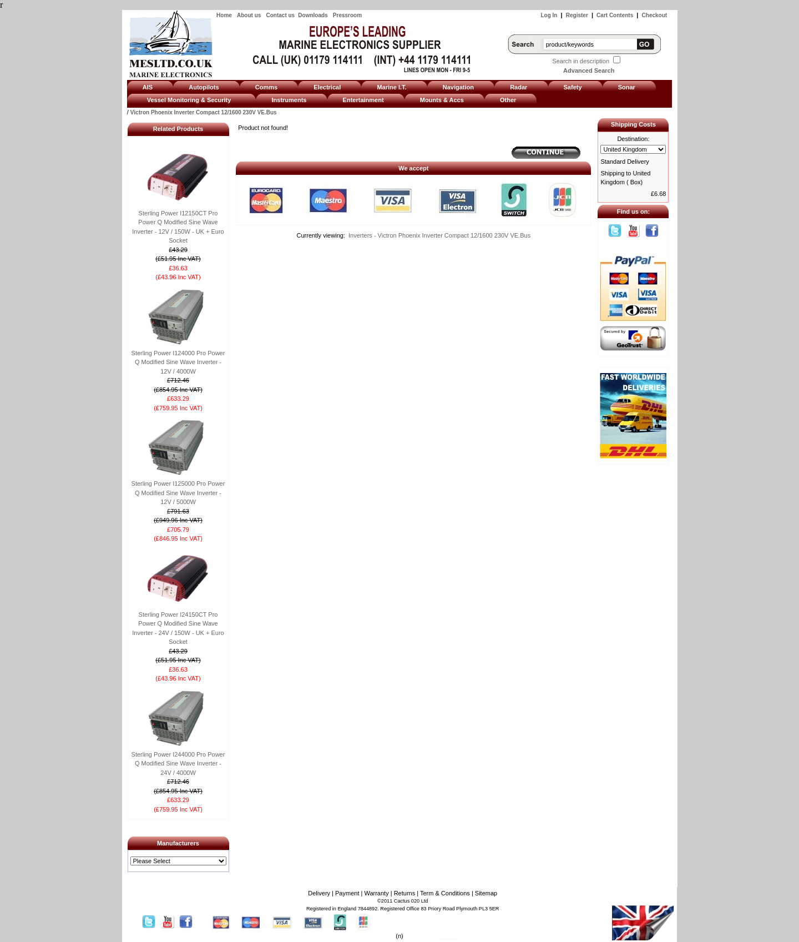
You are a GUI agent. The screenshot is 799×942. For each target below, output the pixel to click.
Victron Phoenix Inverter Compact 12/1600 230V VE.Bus (203, 112)
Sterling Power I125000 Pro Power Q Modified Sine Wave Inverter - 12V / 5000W (178, 492)
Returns (405, 893)
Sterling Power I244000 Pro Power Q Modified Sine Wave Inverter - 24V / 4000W (178, 763)
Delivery (319, 893)
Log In (548, 15)
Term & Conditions (445, 893)
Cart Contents (614, 15)
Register (577, 15)
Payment (347, 893)
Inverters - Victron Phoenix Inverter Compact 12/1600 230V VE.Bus (439, 235)
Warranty (376, 893)
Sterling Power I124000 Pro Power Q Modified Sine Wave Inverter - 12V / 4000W (178, 362)
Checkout (654, 15)
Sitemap (486, 893)
